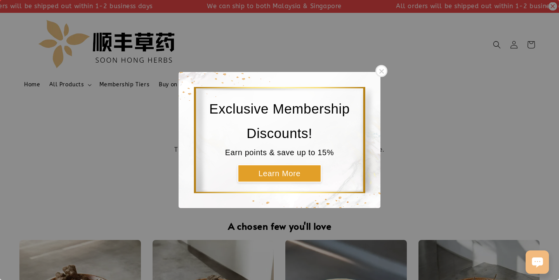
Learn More (279, 173)
